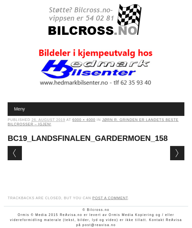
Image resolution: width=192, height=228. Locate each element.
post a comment (110, 198)
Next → (177, 153)
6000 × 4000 (83, 120)
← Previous (15, 153)
